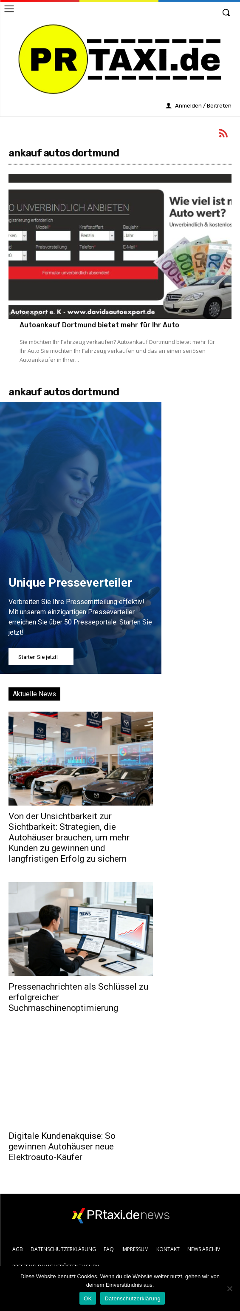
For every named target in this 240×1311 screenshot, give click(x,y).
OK (88, 1298)
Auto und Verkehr (28, 314)
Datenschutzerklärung (132, 1298)
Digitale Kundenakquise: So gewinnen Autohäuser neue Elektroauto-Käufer (62, 1146)
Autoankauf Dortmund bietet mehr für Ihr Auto (99, 325)
